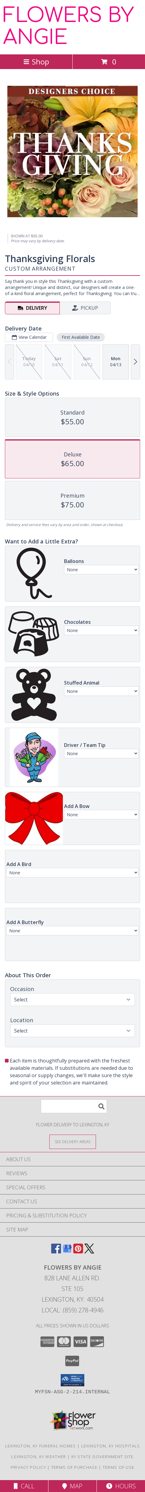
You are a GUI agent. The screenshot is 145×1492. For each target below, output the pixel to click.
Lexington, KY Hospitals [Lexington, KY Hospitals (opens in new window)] (110, 1446)
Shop (36, 62)
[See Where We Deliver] (72, 1141)
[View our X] (89, 1251)
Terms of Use (119, 1467)
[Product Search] (74, 1106)
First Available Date (81, 337)
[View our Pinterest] (78, 1251)
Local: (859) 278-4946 (73, 1310)
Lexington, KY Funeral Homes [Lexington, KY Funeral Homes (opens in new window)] (40, 1446)
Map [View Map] (72, 1486)
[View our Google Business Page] (67, 1251)
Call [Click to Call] (24, 1486)
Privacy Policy (28, 1467)
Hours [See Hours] (121, 1486)
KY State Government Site (102, 1456)
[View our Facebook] (56, 1251)
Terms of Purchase (74, 1467)
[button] (72, 1380)
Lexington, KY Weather (38, 1456)
